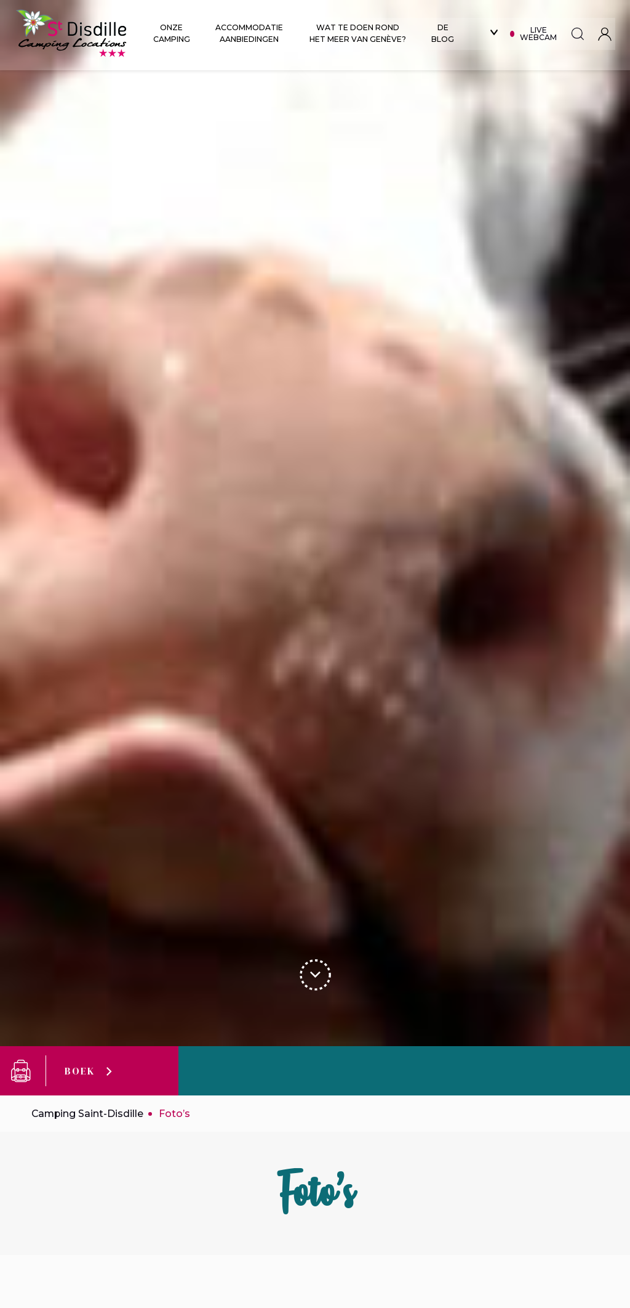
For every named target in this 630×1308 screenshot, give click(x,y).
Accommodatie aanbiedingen (250, 33)
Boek (80, 1071)
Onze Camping (171, 33)
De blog (445, 33)
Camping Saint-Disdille (88, 1113)
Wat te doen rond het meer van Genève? (360, 33)
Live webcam (542, 33)
